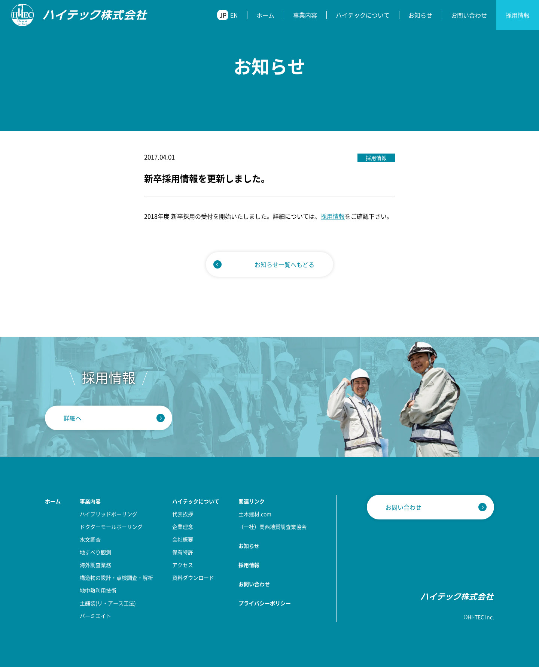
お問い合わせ (469, 14)
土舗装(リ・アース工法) (108, 603)
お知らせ (420, 14)
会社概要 (182, 539)
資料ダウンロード (193, 577)
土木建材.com (254, 514)
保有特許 (182, 552)
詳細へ (73, 417)
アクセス (182, 565)
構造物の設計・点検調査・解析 (116, 577)
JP (222, 14)
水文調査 (90, 539)
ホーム (265, 14)
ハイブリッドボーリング (108, 514)
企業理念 (182, 526)
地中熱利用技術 (98, 590)
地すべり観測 (95, 552)
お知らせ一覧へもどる (284, 264)
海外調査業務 (95, 565)
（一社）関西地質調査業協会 (272, 526)
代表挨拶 (182, 514)
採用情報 (518, 14)
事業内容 (305, 14)
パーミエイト (95, 615)
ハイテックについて (363, 14)
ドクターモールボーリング (111, 526)
